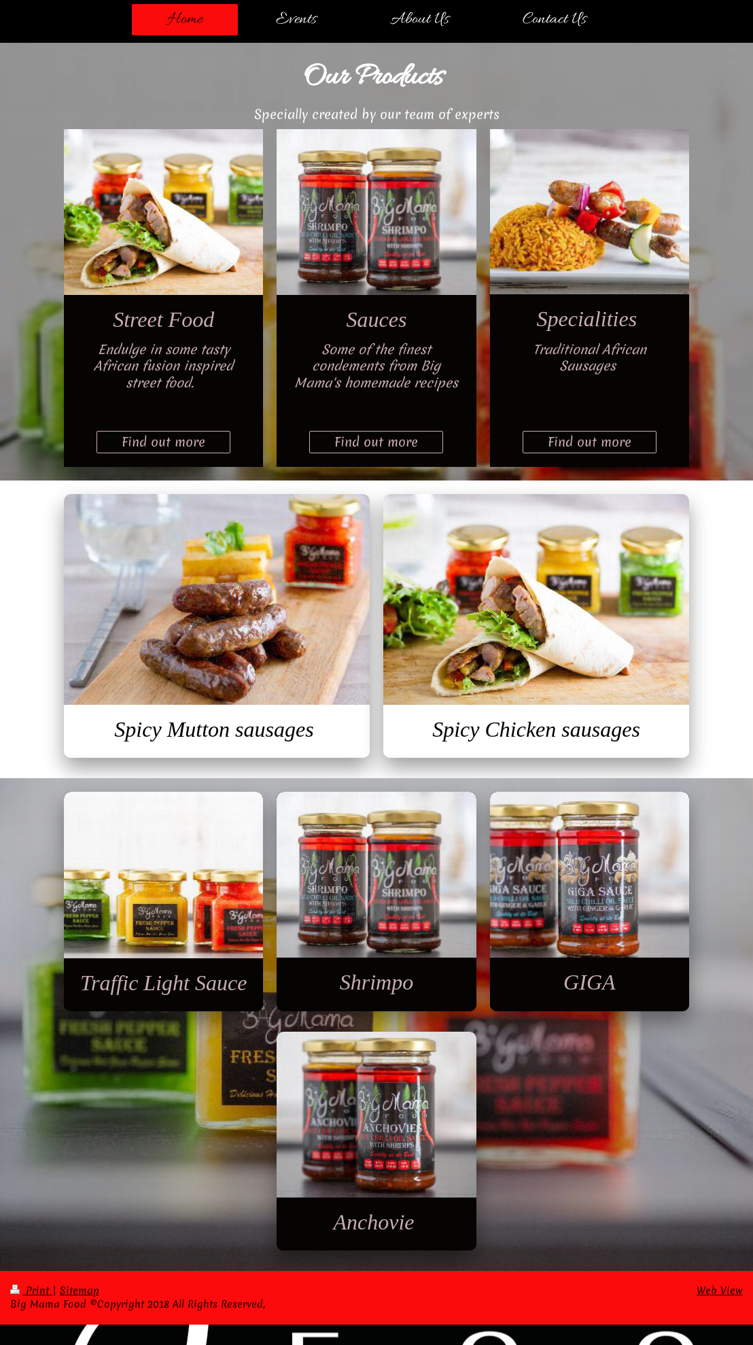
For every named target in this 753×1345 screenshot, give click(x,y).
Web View (720, 1290)
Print (31, 1290)
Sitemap (79, 1290)
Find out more (163, 442)
